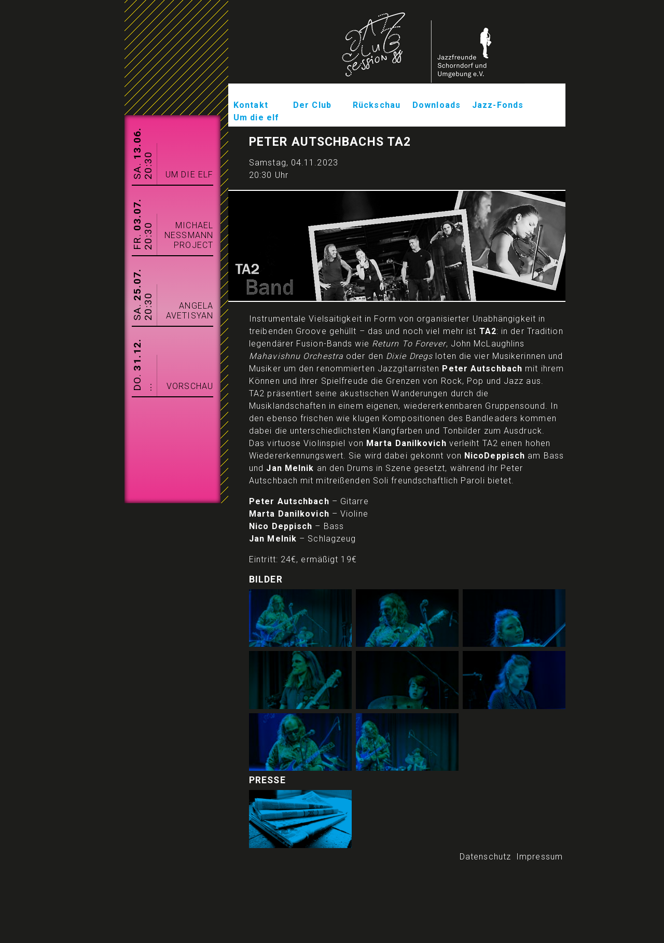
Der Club (312, 105)
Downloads (436, 105)
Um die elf (256, 117)
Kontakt (250, 105)
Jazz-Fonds (497, 105)
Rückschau (376, 105)
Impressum (539, 857)
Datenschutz (485, 857)
